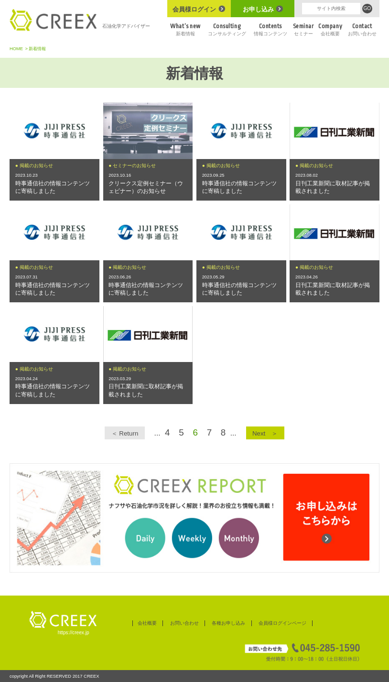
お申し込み (263, 9)
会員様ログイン (199, 9)
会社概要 (330, 29)
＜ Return (125, 433)
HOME (16, 48)
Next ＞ (265, 433)
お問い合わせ (362, 29)
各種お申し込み (228, 623)
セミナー (303, 29)
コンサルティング (227, 29)
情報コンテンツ (270, 29)
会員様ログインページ (282, 623)
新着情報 (185, 29)
